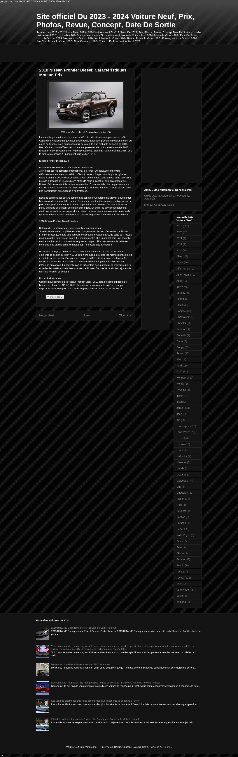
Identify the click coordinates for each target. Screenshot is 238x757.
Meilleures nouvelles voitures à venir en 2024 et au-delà (81, 664)
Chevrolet (182, 317)
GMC (179, 371)
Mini (178, 486)
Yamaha (181, 601)
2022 (179, 244)
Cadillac (181, 311)
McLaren (181, 474)
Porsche (181, 522)
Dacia (179, 341)
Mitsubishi (182, 492)
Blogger (167, 747)
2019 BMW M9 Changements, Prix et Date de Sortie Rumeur (83, 627)
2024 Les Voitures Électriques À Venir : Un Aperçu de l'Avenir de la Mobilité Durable (95, 719)
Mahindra (181, 456)
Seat (179, 547)
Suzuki (180, 565)
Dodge (180, 347)
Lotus (179, 450)
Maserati (181, 462)
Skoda (180, 553)
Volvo (179, 595)
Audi (179, 280)
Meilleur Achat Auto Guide (159, 204)
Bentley (180, 292)
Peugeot (181, 510)
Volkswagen (183, 589)
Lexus (179, 438)
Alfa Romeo (183, 268)
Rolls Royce (183, 535)
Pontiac (180, 517)
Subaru (180, 559)
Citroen (180, 329)
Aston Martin (183, 274)
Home (86, 315)
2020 (179, 232)
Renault (180, 529)
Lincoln (180, 444)
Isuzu (179, 401)
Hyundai (181, 389)
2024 (179, 250)
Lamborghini (183, 426)
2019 (179, 226)
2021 (179, 238)
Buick (179, 305)
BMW (179, 286)
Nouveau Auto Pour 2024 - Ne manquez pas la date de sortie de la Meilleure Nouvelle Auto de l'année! (105, 682)
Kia (178, 420)
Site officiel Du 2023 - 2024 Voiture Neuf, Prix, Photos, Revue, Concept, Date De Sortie (115, 20)
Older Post (125, 315)
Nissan (180, 498)
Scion (179, 541)
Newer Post (46, 315)
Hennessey (182, 377)
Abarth (180, 256)
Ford (179, 365)
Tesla (179, 571)
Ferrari (180, 353)
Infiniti (179, 395)
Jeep (179, 413)
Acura (179, 262)
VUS (179, 583)
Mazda (180, 468)
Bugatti (180, 298)
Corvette (181, 335)
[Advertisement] (103, 53)
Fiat (178, 359)
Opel (179, 504)
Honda (180, 383)
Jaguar (180, 407)
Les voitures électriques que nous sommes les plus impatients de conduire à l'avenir (95, 700)
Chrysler (181, 323)
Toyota (180, 577)
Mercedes (182, 480)
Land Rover (183, 432)
